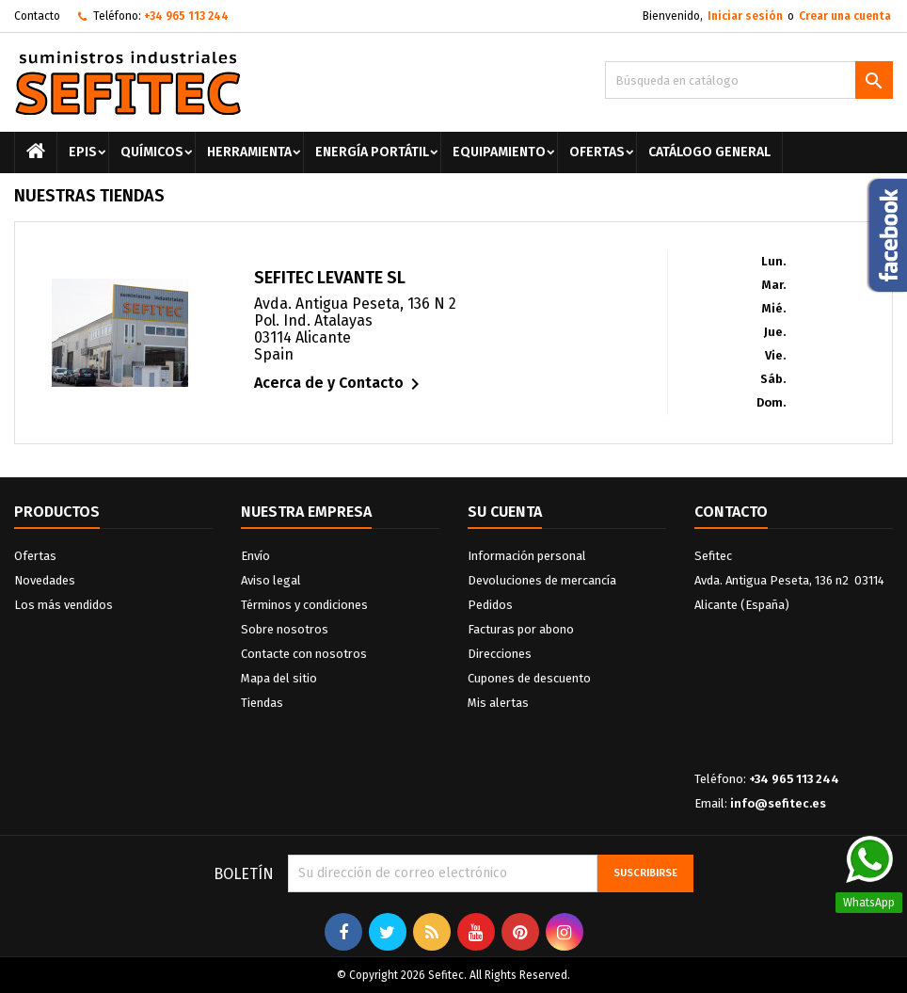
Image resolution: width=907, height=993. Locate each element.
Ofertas (597, 152)
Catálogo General (709, 152)
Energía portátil (372, 152)
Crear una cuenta (845, 16)
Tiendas (262, 703)
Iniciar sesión (745, 16)
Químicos (151, 152)
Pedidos (490, 605)
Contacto (37, 16)
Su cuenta (505, 512)
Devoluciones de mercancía (542, 580)
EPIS (83, 152)
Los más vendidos (63, 605)
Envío (255, 556)
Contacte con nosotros (304, 654)
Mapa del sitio (279, 678)
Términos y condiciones (304, 605)
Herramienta (249, 152)
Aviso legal (271, 580)
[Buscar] (749, 80)
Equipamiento (499, 152)
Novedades (44, 580)
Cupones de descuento (529, 678)
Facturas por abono (521, 629)
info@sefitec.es (778, 803)
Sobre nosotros (284, 629)
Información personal (527, 556)
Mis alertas (498, 703)
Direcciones (500, 654)
